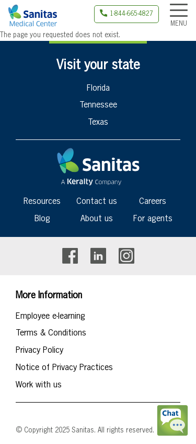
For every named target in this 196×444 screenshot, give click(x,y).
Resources (42, 202)
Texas (98, 122)
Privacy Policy (39, 350)
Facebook (70, 256)
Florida (98, 88)
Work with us (39, 385)
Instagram (126, 256)
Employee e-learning (50, 316)
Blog (42, 219)
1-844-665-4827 (131, 14)
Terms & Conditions (51, 333)
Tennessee (98, 105)
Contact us (96, 202)
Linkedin (98, 256)
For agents (152, 219)
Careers (152, 202)
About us (96, 219)
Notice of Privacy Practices (64, 368)
